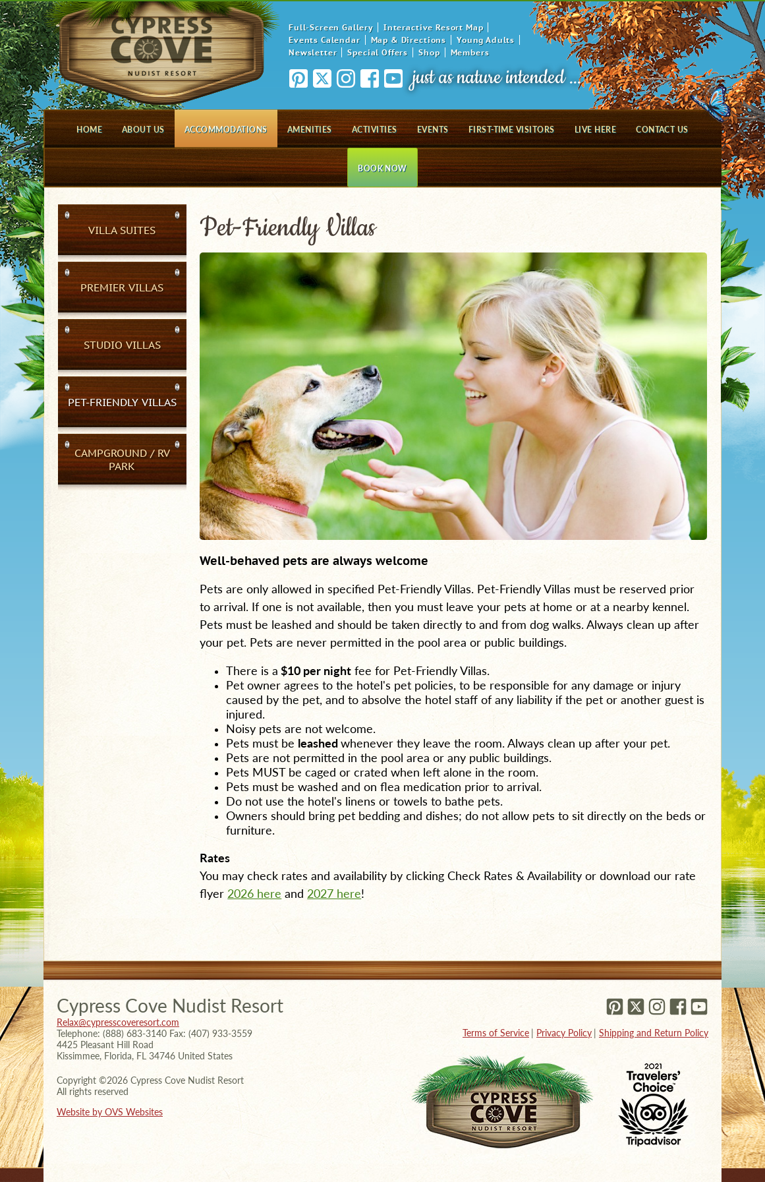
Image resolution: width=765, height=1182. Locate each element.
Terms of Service (496, 1032)
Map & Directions (408, 40)
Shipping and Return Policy (653, 1032)
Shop (428, 52)
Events (433, 129)
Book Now (382, 168)
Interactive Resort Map (433, 27)
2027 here (334, 893)
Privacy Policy (564, 1032)
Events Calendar (324, 40)
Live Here (595, 129)
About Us (143, 129)
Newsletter (313, 52)
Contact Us (662, 129)
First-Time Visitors (511, 129)
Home (89, 129)
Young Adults (486, 40)
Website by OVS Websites (110, 1111)
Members (470, 52)
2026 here (254, 893)
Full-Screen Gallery (331, 27)
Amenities (309, 129)
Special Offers (377, 52)
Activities (374, 129)
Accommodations (226, 129)
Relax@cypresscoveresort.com (118, 1022)
